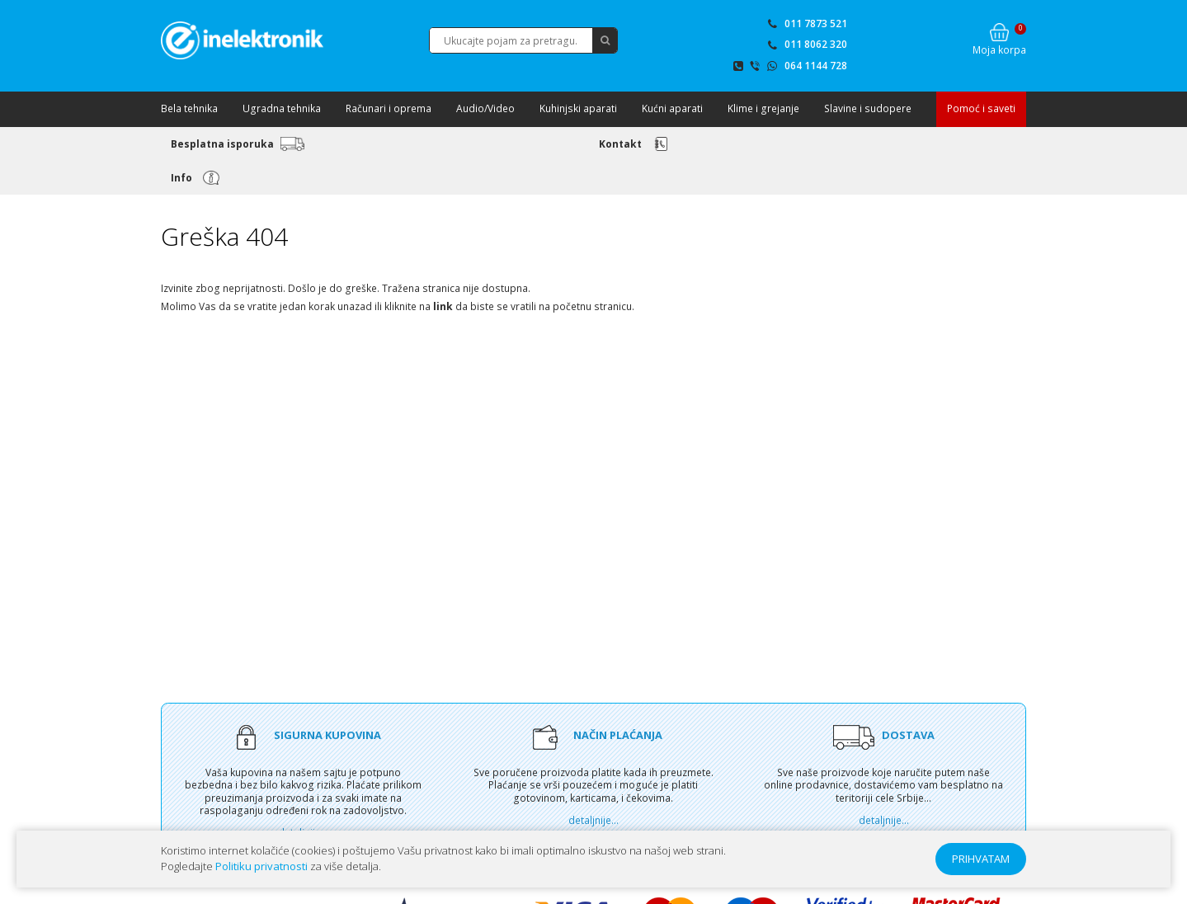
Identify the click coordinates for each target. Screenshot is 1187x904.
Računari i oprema (388, 108)
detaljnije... (593, 820)
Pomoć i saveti (981, 108)
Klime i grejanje (763, 108)
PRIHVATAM (981, 858)
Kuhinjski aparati (578, 108)
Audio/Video (485, 108)
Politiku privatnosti (261, 866)
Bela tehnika (189, 108)
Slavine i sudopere (867, 108)
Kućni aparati (672, 108)
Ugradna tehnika (282, 108)
